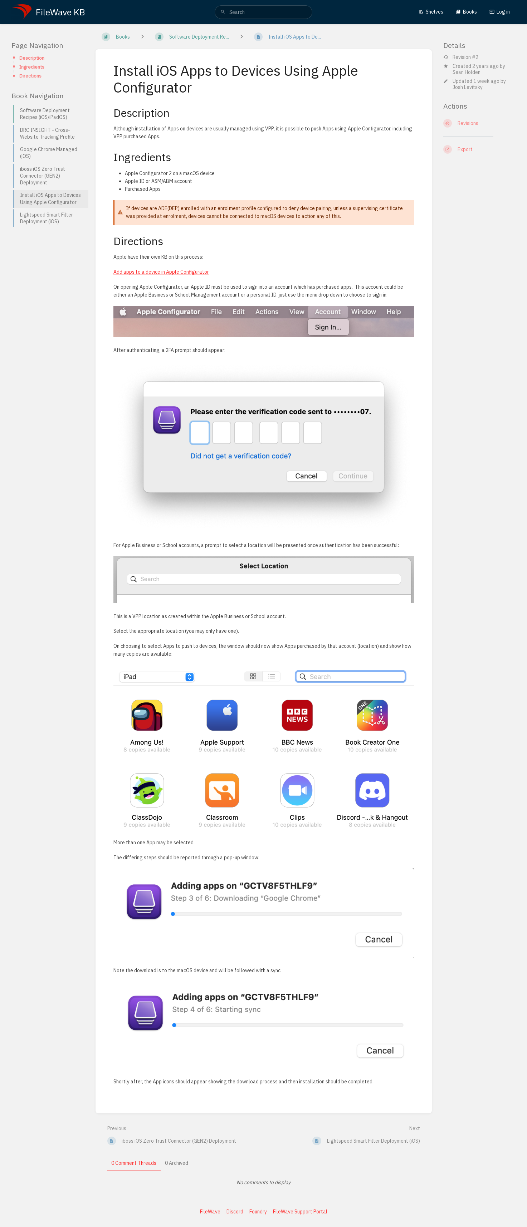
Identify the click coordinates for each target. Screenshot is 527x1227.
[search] (263, 12)
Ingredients (31, 67)
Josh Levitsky (468, 87)
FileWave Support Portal (300, 1211)
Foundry (258, 1211)
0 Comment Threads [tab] (133, 1163)
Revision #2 (460, 57)
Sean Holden (466, 72)
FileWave (210, 1211)
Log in (499, 12)
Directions (30, 76)
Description (31, 58)
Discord (234, 1211)
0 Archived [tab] (176, 1163)
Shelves (431, 12)
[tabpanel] (263, 1182)
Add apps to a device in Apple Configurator (161, 272)
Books (466, 12)
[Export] (480, 149)
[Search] (222, 12)
